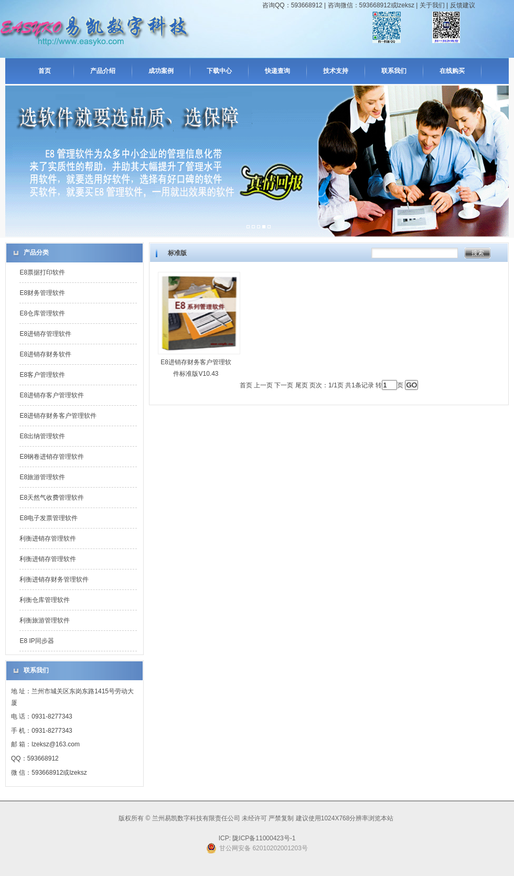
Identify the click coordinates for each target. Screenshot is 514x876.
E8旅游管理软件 (42, 477)
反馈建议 (462, 5)
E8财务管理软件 (42, 293)
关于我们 (432, 5)
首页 (44, 71)
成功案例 (161, 71)
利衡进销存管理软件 (47, 538)
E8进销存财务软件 (45, 354)
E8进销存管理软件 (45, 333)
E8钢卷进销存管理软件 (51, 456)
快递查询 (277, 71)
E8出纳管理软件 (42, 436)
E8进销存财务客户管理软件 (58, 415)
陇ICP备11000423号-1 (263, 838)
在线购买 (452, 71)
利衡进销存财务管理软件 (54, 579)
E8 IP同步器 (36, 641)
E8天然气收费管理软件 (51, 497)
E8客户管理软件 (42, 374)
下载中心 (219, 71)
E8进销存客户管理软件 (51, 395)
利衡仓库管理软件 (44, 600)
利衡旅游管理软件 (44, 620)
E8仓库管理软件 (42, 313)
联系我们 (393, 71)
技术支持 (335, 71)
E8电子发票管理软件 (48, 518)
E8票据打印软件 (42, 272)
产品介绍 (102, 71)
